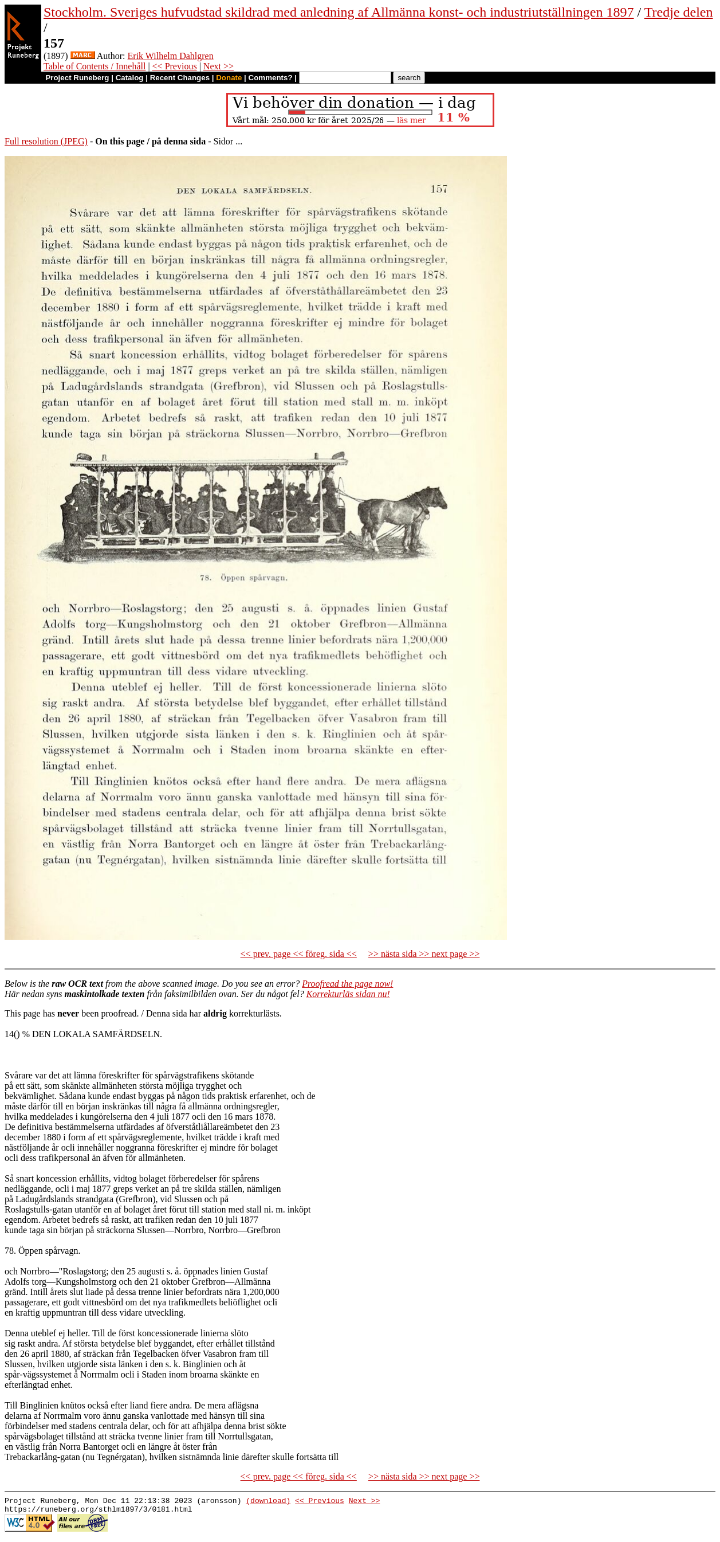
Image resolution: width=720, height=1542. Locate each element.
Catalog (130, 77)
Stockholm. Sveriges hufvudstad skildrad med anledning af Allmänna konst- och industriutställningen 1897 (339, 12)
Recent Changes (180, 77)
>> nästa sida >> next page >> (424, 954)
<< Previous (174, 66)
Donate (229, 77)
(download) (268, 1502)
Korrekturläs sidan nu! (348, 994)
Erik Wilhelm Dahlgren (171, 56)
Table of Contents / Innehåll (94, 66)
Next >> (218, 66)
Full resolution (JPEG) (46, 141)
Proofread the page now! (347, 983)
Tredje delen (678, 12)
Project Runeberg (77, 77)
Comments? (271, 77)
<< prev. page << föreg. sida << (299, 954)
